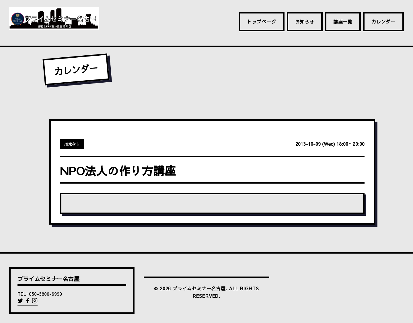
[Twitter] (21, 302)
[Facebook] (28, 302)
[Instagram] (35, 302)
